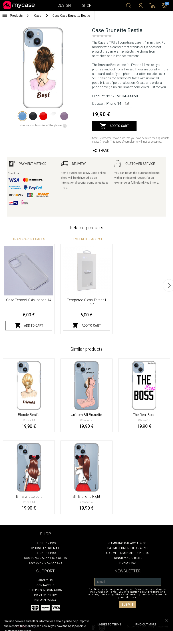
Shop (87, 5)
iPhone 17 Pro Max (45, 548)
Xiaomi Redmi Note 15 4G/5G (128, 548)
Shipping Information (45, 590)
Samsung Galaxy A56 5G (128, 543)
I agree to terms (109, 624)
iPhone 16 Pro (45, 553)
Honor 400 (127, 562)
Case (38, 15)
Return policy (45, 599)
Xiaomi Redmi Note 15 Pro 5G (127, 553)
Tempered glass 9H (86, 239)
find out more (145, 624)
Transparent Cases (28, 239)
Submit (127, 604)
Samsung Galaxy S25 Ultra (45, 557)
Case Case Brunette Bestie (71, 15)
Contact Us (45, 585)
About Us (45, 580)
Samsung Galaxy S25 (45, 562)
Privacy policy (45, 595)
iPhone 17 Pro (45, 543)
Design (64, 5)
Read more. (152, 182)
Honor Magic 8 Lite (127, 557)
